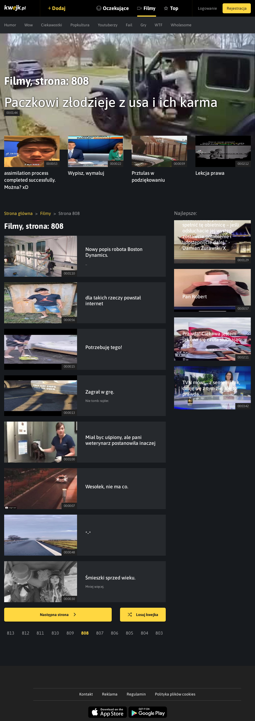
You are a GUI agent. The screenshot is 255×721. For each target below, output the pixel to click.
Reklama (110, 694)
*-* (88, 533)
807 (100, 632)
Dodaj (58, 8)
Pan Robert (194, 296)
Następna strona (58, 614)
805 (129, 632)
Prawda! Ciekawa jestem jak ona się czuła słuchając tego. (211, 339)
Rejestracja (237, 8)
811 (40, 632)
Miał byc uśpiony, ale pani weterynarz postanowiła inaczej (120, 440)
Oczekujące (116, 8)
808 (85, 632)
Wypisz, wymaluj (86, 173)
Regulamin (136, 694)
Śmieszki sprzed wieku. (110, 578)
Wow (28, 25)
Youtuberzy (108, 25)
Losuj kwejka (143, 614)
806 (114, 632)
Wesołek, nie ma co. (106, 486)
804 (144, 632)
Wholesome (181, 25)
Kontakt (86, 694)
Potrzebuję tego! (103, 347)
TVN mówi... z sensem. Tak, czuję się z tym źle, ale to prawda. (211, 388)
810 (55, 632)
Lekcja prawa (210, 173)
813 (10, 632)
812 (25, 632)
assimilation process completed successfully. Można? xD (30, 180)
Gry (143, 25)
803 (159, 632)
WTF (158, 25)
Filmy (149, 8)
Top (174, 8)
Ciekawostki (51, 25)
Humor (10, 25)
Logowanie (207, 8)
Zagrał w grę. (99, 392)
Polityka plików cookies (175, 694)
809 (70, 632)
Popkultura (80, 25)
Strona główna (18, 213)
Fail (129, 25)
